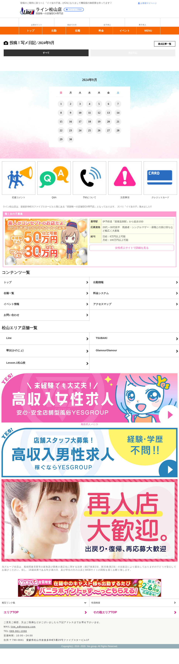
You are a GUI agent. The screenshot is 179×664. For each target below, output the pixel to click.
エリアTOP (11, 613)
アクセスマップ (102, 305)
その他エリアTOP (105, 613)
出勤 (53, 30)
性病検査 (95, 604)
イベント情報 (11, 305)
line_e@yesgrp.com (23, 628)
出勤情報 (98, 283)
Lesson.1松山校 (15, 364)
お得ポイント (36, 25)
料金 (101, 30)
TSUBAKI (101, 339)
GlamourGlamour (106, 352)
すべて (46, 54)
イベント (124, 30)
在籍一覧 (9, 294)
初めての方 (72, 25)
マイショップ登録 (74, 10)
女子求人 (107, 25)
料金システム (101, 294)
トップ (30, 30)
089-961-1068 (18, 633)
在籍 (77, 30)
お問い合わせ (11, 316)
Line (9, 339)
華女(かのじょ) (14, 352)
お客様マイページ (147, 3)
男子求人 (142, 25)
